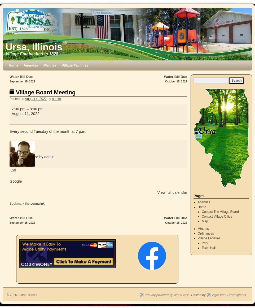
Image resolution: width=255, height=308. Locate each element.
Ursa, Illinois (34, 47)
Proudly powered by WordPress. (167, 295)
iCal (13, 170)
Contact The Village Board (220, 212)
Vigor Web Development (229, 295)
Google (16, 181)
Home (13, 65)
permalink (37, 203)
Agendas (31, 65)
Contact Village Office (217, 216)
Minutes (49, 65)
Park (205, 243)
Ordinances (206, 233)
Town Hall (209, 248)
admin (56, 99)
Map (205, 221)
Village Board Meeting (43, 92)
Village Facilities (75, 65)
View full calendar (172, 192)
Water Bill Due (54, 79)
